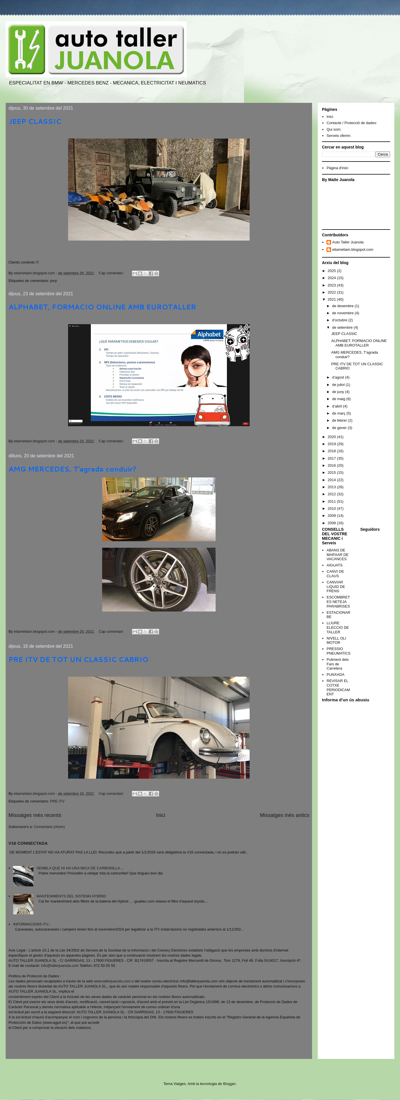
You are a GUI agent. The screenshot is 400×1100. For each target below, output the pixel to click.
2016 (332, 465)
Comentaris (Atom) (49, 827)
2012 (332, 494)
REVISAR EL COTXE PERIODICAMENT (338, 687)
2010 (332, 508)
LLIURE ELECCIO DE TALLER (338, 627)
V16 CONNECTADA (28, 843)
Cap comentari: (112, 273)
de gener (340, 428)
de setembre (343, 327)
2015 (332, 472)
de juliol (339, 385)
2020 (332, 437)
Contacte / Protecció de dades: (352, 123)
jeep (53, 281)
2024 (332, 278)
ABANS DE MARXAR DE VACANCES (337, 554)
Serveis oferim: (339, 135)
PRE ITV (57, 801)
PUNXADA (335, 674)
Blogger (229, 1084)
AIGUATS (334, 565)
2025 (332, 271)
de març (339, 413)
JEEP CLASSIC (35, 121)
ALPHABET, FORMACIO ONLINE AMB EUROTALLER (102, 307)
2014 (332, 480)
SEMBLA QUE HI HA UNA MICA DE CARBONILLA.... (80, 868)
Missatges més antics (284, 815)
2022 (332, 292)
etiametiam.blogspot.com (352, 249)
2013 (332, 487)
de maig (339, 399)
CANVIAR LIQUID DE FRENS (336, 586)
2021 (332, 299)
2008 (332, 523)
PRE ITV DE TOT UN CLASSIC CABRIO (78, 659)
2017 (332, 458)
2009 (332, 515)
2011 (332, 501)
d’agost (338, 377)
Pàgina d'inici (337, 168)
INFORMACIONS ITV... (32, 924)
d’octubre (340, 320)
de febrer (340, 420)
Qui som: (334, 129)
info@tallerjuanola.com (60, 965)
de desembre (343, 306)
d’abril (337, 406)
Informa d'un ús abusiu (345, 699)
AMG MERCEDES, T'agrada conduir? (72, 469)
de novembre (343, 313)
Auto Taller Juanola (347, 242)
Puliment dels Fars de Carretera (338, 663)
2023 (332, 285)
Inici (160, 815)
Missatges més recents (35, 815)
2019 (332, 444)
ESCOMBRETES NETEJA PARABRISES (338, 601)
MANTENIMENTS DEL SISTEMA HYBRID (71, 896)
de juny (338, 392)
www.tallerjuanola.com (112, 981)
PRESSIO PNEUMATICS (338, 651)
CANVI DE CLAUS (335, 573)
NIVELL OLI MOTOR (336, 640)
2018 (332, 451)
